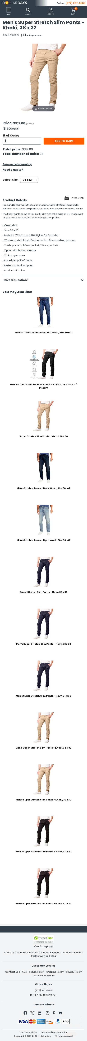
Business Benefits (73, 952)
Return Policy (36, 972)
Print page (77, 197)
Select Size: (10, 180)
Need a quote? (13, 169)
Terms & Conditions (43, 975)
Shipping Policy (55, 972)
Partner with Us (39, 956)
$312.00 (27, 149)
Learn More (57, 1033)
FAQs (24, 972)
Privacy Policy (74, 972)
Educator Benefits (50, 952)
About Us (9, 952)
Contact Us (11, 972)
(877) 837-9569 (75, 3)
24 (42, 154)
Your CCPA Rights (28, 1032)
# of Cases (11, 135)
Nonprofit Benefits (27, 952)
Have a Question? (17, 280)
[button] (51, 11)
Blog (53, 956)
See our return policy (17, 164)
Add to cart (64, 141)
